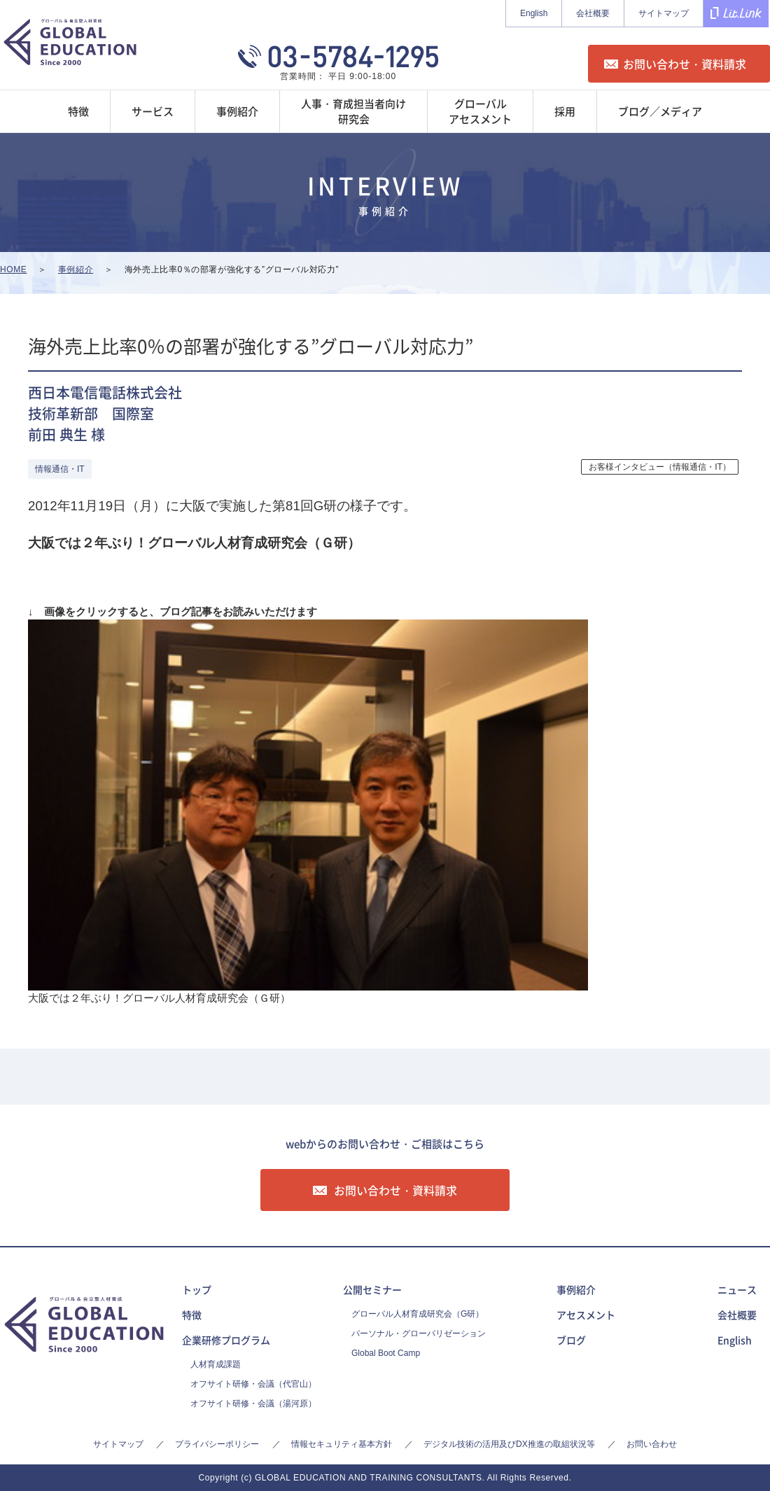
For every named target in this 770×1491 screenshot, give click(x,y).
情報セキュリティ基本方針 (341, 1444)
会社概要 (593, 13)
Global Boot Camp (385, 1353)
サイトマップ (663, 13)
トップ (196, 1289)
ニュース (737, 1289)
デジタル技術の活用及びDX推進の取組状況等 (509, 1444)
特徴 (192, 1315)
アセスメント (585, 1315)
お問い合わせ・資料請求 (684, 63)
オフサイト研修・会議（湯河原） (253, 1403)
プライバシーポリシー (217, 1444)
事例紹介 (576, 1289)
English (533, 13)
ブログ (571, 1340)
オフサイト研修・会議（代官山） (253, 1384)
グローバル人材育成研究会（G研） (417, 1314)
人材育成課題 (215, 1364)
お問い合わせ (651, 1444)
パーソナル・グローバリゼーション (418, 1333)
